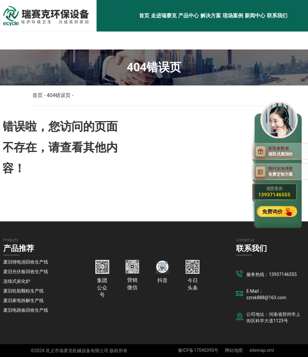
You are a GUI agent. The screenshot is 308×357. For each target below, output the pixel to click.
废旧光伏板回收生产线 (25, 271)
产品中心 (188, 16)
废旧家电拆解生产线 (23, 300)
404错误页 (59, 95)
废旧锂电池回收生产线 (25, 261)
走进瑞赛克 (164, 16)
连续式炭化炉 (16, 281)
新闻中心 (255, 16)
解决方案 (210, 16)
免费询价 (273, 211)
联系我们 (277, 16)
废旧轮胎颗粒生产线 (23, 290)
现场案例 (233, 16)
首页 (144, 16)
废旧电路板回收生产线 (25, 310)
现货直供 (274, 192)
